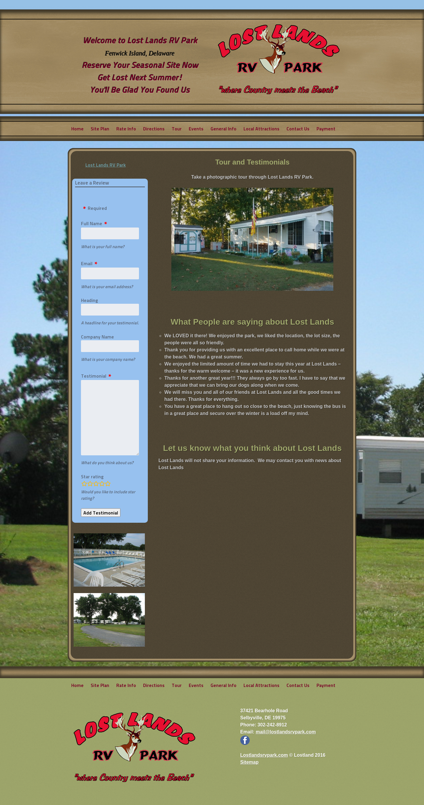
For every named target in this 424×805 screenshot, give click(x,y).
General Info (223, 128)
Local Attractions (261, 128)
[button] (179, 239)
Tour (177, 128)
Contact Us (297, 128)
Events (196, 128)
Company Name (97, 336)
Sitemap (249, 762)
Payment (326, 128)
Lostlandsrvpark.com (264, 755)
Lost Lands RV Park (105, 164)
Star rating (92, 476)
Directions (154, 128)
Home (77, 128)
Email (86, 263)
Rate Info (126, 128)
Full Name (91, 223)
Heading (89, 300)
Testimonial (93, 375)
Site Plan (100, 128)
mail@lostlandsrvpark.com (286, 731)
